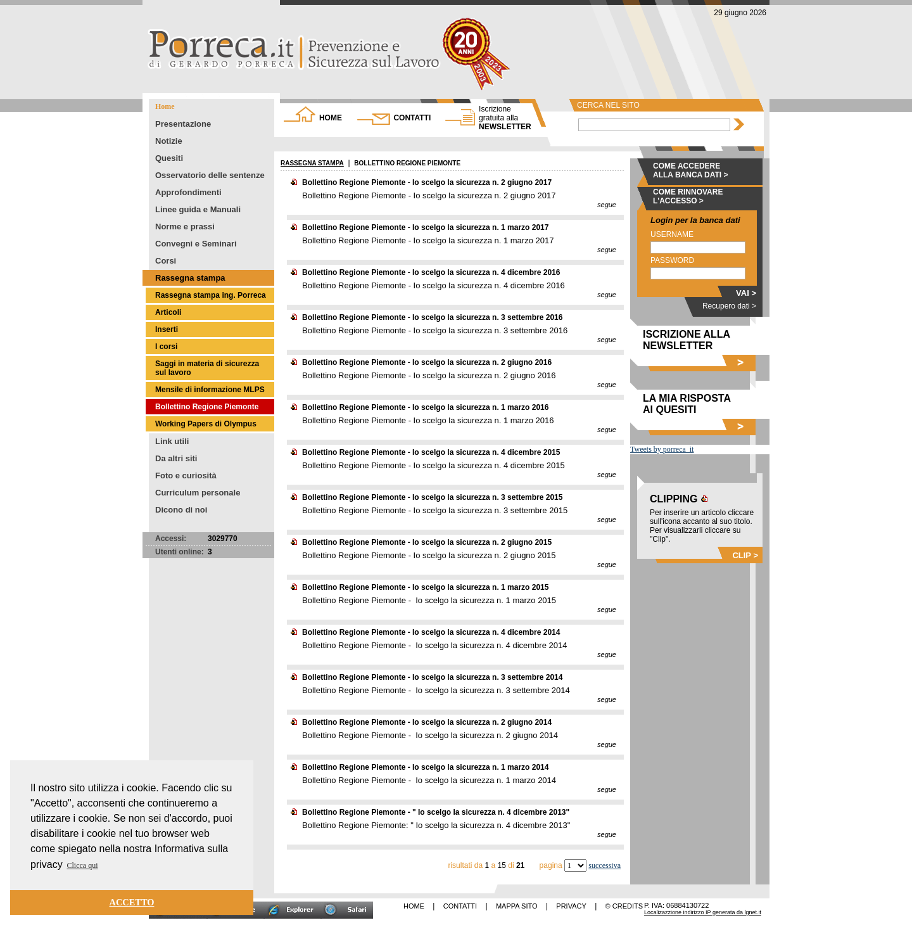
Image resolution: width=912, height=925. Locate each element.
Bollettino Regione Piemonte (206, 406)
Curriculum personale (197, 492)
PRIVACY (571, 906)
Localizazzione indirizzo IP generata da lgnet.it (702, 912)
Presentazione (183, 124)
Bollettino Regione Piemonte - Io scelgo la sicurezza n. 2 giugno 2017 (427, 182)
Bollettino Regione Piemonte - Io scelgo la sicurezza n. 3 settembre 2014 (432, 677)
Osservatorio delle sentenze (210, 175)
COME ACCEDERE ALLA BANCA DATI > (690, 170)
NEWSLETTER (505, 118)
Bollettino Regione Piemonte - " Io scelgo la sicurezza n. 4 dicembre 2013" (435, 812)
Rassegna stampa (190, 278)
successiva (604, 865)
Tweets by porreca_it (662, 449)
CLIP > (745, 555)
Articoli (168, 312)
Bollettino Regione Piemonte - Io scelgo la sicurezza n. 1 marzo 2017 (425, 227)
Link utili (172, 441)
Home (165, 106)
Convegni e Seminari (196, 243)
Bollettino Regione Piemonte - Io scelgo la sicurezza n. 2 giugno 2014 (427, 722)
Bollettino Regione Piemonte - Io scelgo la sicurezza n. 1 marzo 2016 (425, 407)
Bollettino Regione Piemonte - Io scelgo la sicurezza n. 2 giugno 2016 (427, 362)
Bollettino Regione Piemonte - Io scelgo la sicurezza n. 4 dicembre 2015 (431, 452)
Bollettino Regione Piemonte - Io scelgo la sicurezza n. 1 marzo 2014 (425, 767)
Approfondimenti (188, 192)
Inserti (166, 329)
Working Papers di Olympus (205, 423)
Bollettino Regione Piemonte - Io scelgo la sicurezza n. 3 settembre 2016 (432, 317)
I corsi (166, 346)
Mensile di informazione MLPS (210, 389)
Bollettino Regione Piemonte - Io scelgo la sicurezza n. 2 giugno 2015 (427, 542)
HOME (330, 117)
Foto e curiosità (186, 475)
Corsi (165, 260)
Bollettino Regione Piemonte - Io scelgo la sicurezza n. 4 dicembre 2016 (431, 272)
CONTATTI (412, 117)
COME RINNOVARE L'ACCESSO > (688, 196)
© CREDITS (624, 906)
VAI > (746, 293)
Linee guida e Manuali (198, 209)
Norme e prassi (185, 226)
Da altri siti (176, 458)
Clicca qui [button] (82, 865)
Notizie (168, 141)
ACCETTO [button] (132, 902)
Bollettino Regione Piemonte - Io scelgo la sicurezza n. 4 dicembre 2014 (431, 632)
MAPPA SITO (517, 906)
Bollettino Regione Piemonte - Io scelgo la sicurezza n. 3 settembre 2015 (432, 497)
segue (606, 204)
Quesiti (169, 158)
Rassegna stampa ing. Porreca (210, 295)
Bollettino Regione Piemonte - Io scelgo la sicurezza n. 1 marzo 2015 (425, 587)
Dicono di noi (181, 509)
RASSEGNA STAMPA (312, 163)
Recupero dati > (729, 306)
